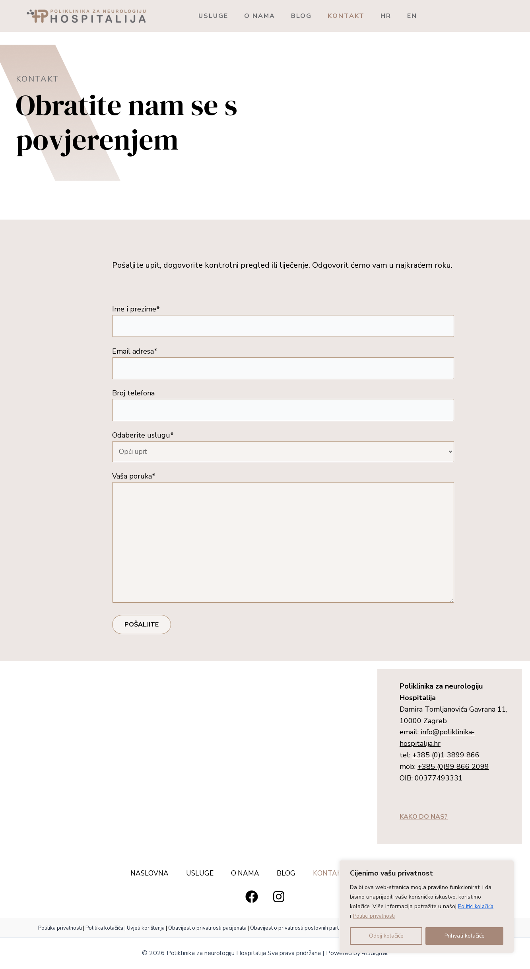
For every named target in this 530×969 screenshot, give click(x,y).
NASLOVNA (142, 875)
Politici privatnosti (375, 916)
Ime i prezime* (283, 321)
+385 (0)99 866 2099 (453, 775)
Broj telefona (283, 407)
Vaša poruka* (283, 545)
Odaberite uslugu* (283, 450)
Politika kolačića (104, 930)
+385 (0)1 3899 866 (446, 764)
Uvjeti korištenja (146, 930)
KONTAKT (379, 16)
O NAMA (273, 16)
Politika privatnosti (60, 930)
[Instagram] (278, 898)
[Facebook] (251, 898)
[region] (426, 906)
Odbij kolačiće (386, 936)
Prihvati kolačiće (465, 936)
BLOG (325, 16)
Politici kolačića (477, 906)
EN (465, 16)
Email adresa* (283, 364)
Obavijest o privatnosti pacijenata (207, 930)
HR (428, 16)
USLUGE (218, 16)
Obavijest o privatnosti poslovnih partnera (299, 930)
